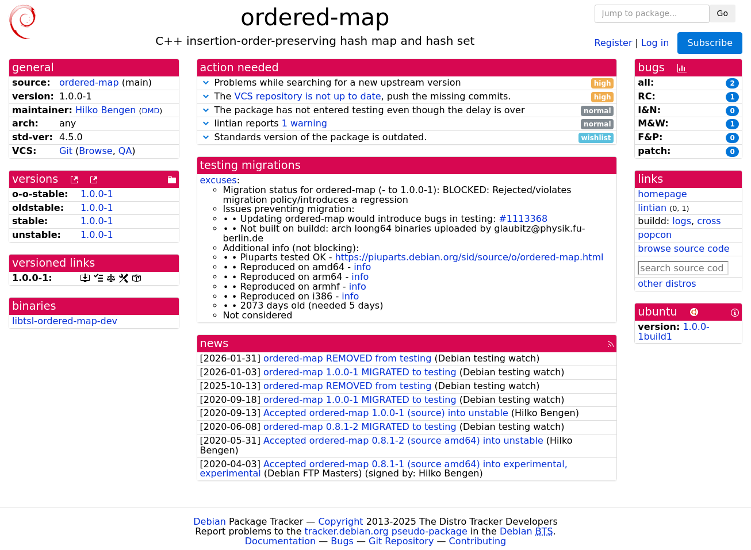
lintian (652, 207)
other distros (667, 283)
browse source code (683, 248)
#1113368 (523, 218)
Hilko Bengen (105, 110)
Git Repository (401, 541)
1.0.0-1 (97, 194)
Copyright (340, 521)
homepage (662, 194)
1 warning (304, 123)
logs (681, 221)
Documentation (280, 541)
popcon (655, 234)
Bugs (342, 541)
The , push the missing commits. (407, 97)
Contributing (478, 541)
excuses (218, 180)
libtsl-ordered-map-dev (64, 321)
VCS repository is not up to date (307, 96)
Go (722, 13)
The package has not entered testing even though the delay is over (407, 111)
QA (125, 150)
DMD (151, 110)
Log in (655, 42)
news (214, 343)
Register (614, 42)
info (362, 266)
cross (709, 221)
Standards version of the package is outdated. (407, 138)
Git (65, 150)
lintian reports (407, 124)
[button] (206, 82)
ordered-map (89, 82)
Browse (95, 150)
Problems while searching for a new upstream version (407, 83)
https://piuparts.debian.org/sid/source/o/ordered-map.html (469, 257)
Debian (209, 521)
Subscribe (710, 42)
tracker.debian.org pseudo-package (386, 531)
